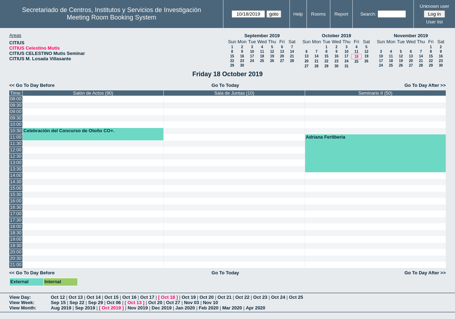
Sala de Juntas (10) (234, 93)
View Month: (22, 307)
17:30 (16, 220)
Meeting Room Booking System (111, 17)
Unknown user (434, 6)
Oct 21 (224, 297)
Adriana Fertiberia (325, 137)
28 (292, 61)
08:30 (16, 105)
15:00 (16, 188)
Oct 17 (147, 297)
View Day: (20, 297)
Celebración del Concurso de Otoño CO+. (68, 130)
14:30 (16, 181)
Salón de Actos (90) (93, 93)
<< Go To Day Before (32, 85)
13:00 (16, 162)
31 (346, 66)
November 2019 (411, 35)
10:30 (16, 130)
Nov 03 (191, 302)
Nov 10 (210, 302)
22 (232, 61)
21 (292, 56)
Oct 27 (173, 302)
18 (262, 56)
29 (232, 65)
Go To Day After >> (425, 85)
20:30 (16, 258)
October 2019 (336, 35)
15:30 (16, 194)
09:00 (16, 111)
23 (242, 61)
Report (341, 14)
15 (232, 56)
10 (252, 52)
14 (292, 52)
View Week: (21, 302)
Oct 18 (168, 297)
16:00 (16, 200)
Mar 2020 (232, 307)
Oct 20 (207, 297)
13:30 (16, 169)
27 (282, 61)
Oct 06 (114, 302)
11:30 (16, 143)
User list (434, 21)
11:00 (16, 137)
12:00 (16, 149)
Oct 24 (278, 297)
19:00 (16, 239)
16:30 (16, 207)
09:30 (16, 118)
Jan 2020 (185, 307)
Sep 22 (77, 302)
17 (252, 56)
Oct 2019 (111, 307)
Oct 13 (76, 297)
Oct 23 (260, 297)
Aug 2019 (61, 307)
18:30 (16, 232)
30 (242, 65)
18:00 (16, 226)
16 (242, 56)
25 (262, 61)
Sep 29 (95, 302)
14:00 (16, 175)
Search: (368, 14)
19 (272, 56)
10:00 (16, 124)
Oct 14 (94, 297)
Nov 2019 (138, 307)
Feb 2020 (208, 307)
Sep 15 (58, 302)
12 (272, 52)
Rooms (318, 14)
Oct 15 (111, 297)
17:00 (16, 213)
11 (262, 52)
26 (272, 61)
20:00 (16, 251)
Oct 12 (58, 297)
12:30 (16, 156)
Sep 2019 (85, 307)
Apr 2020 (255, 307)
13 (282, 52)
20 (282, 56)
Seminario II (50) (375, 93)
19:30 (16, 245)
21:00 (16, 264)
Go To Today (225, 85)
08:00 (16, 98)
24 (252, 61)
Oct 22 (242, 297)
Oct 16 (129, 297)
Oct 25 (296, 297)
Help (298, 14)
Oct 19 (189, 297)
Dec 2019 (162, 307)
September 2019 (262, 35)
